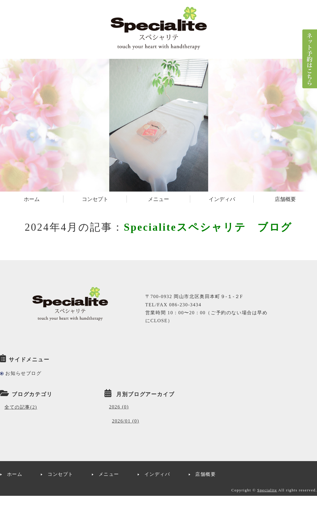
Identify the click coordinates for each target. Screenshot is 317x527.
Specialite (267, 490)
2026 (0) (119, 406)
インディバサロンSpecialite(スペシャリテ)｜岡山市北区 (158, 27)
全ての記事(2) (20, 407)
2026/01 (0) (125, 420)
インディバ (222, 199)
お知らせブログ (23, 373)
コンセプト (95, 199)
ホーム (32, 199)
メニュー (158, 199)
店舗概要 (285, 199)
